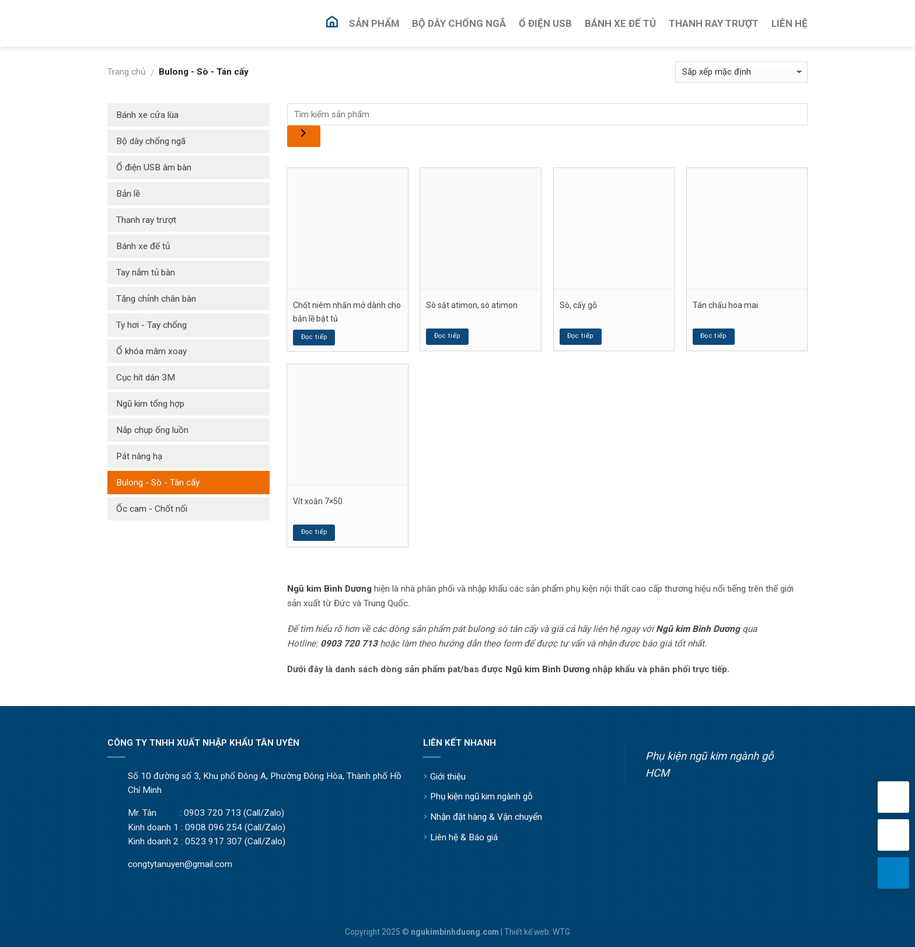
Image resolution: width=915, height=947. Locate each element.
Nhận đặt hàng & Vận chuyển (486, 817)
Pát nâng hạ (139, 456)
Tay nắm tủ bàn (145, 272)
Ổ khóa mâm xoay (151, 351)
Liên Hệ (789, 23)
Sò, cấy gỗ (578, 305)
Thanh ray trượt (146, 220)
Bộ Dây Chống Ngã (459, 23)
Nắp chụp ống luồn (152, 430)
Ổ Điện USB (545, 23)
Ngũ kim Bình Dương (547, 669)
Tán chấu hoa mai (725, 305)
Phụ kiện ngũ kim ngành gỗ (481, 796)
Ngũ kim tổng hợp (150, 404)
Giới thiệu (448, 776)
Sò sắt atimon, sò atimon (472, 305)
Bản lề (128, 193)
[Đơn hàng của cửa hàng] (741, 72)
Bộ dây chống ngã (151, 141)
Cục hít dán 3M (145, 377)
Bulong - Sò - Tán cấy (158, 482)
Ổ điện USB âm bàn (153, 167)
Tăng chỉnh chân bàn (156, 298)
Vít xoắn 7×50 (318, 501)
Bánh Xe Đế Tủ (620, 23)
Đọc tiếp (314, 337)
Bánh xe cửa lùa (147, 115)
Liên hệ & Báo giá (464, 837)
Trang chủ (126, 72)
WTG (561, 931)
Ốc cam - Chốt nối (151, 509)
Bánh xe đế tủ (143, 246)
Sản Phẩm (374, 23)
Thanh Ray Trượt (714, 23)
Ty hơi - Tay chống (151, 325)
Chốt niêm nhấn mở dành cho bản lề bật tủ (347, 311)
